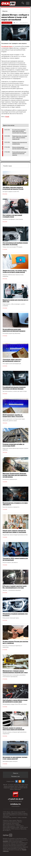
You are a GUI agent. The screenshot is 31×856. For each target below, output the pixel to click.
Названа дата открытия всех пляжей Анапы (19, 142)
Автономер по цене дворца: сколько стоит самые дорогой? (15, 758)
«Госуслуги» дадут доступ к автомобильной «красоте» (12, 360)
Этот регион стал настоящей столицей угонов (12, 216)
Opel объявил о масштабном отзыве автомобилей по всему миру (15, 701)
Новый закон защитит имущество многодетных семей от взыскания (14, 531)
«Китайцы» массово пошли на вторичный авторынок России (13, 188)
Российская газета (6, 46)
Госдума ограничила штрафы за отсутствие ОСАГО (13, 445)
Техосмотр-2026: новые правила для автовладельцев (15, 559)
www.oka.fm (5, 841)
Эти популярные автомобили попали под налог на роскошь (15, 243)
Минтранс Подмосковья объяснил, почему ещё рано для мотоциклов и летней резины (15, 475)
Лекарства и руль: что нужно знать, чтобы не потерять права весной (19, 137)
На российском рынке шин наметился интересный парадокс (19, 153)
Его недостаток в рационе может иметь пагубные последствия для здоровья (19, 131)
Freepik (7, 116)
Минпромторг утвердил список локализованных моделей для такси (15, 671)
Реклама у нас (15, 776)
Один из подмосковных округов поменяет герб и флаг (20, 147)
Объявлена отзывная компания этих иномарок (15, 614)
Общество (4, 11)
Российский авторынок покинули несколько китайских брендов (14, 388)
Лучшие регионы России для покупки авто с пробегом (15, 642)
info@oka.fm (15, 804)
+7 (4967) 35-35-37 (15, 799)
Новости (15, 773)
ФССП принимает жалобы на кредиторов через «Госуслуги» (13, 415)
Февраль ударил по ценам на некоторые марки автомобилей (13, 728)
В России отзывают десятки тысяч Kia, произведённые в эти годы (15, 587)
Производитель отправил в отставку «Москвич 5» (15, 503)
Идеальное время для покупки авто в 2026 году (15, 300)
